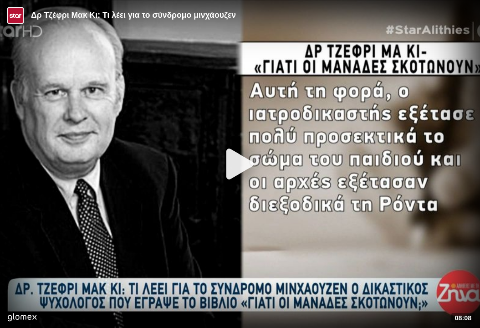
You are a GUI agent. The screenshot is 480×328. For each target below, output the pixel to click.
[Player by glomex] (22, 318)
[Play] (240, 164)
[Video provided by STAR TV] (15, 15)
